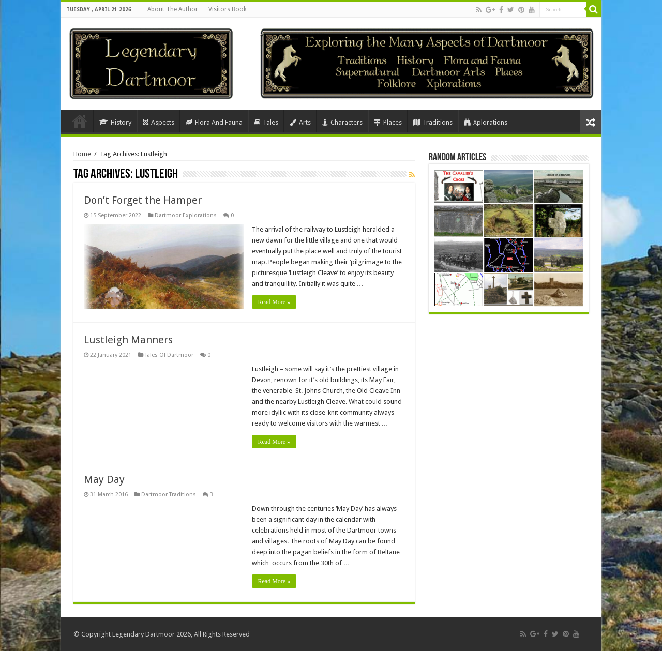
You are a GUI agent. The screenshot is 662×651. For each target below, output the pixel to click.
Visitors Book (227, 9)
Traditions (433, 122)
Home (79, 121)
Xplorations (485, 122)
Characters (342, 122)
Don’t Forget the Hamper (143, 200)
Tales (266, 122)
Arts (300, 122)
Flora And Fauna (214, 122)
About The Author (172, 9)
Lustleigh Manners (128, 340)
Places (388, 122)
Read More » (274, 302)
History (115, 122)
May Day (104, 479)
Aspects (158, 122)
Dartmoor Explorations (186, 215)
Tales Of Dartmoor (169, 355)
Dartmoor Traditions (168, 494)
